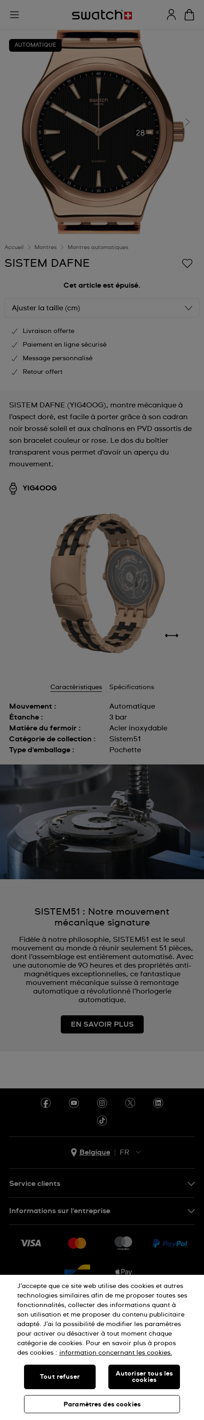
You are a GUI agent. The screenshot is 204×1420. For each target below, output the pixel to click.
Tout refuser (60, 1377)
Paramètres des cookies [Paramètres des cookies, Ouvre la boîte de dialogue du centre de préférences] (102, 1404)
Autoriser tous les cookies (144, 1377)
